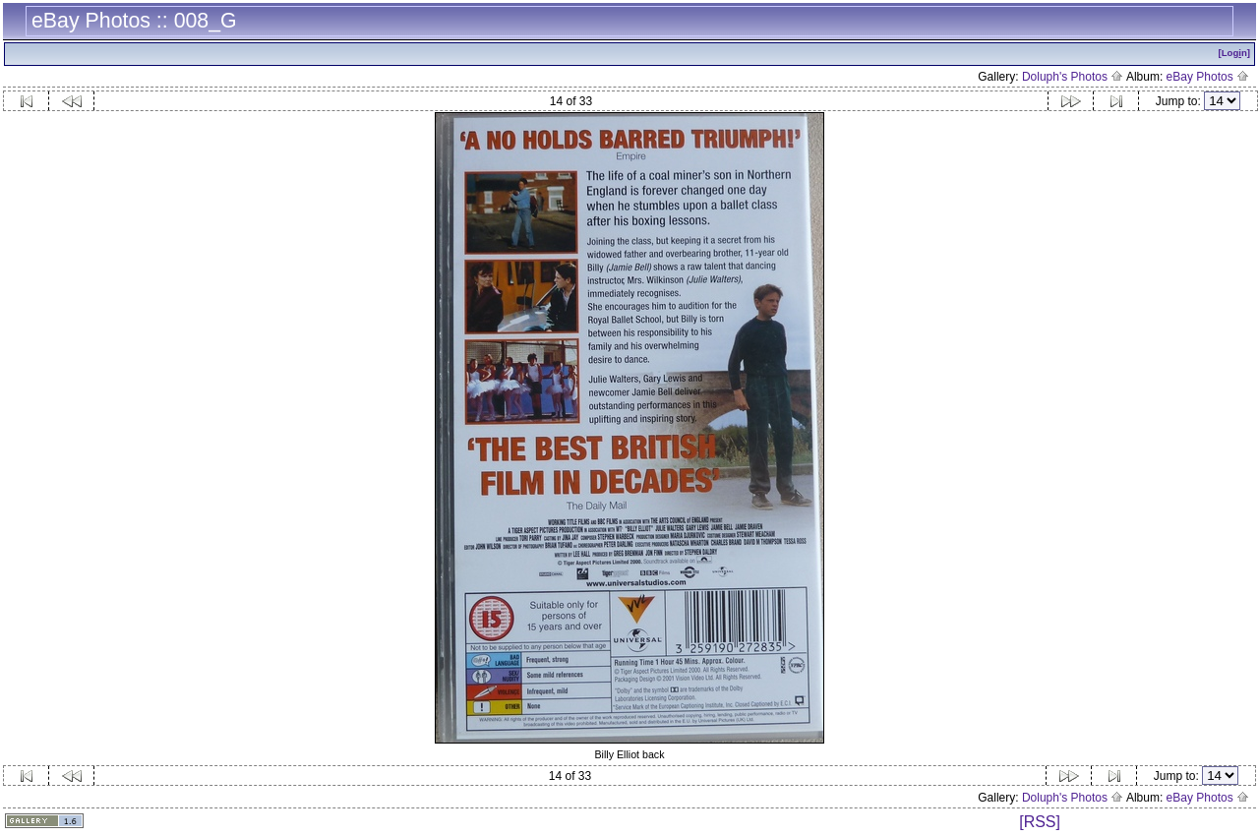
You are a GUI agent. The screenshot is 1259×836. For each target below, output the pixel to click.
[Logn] (1234, 52)
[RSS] (1039, 821)
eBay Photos (1208, 77)
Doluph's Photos (1072, 77)
